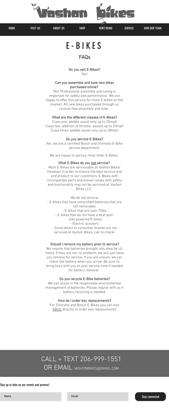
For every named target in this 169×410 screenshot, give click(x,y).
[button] (82, 28)
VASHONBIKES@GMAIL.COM (96, 368)
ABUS (57, 309)
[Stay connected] (150, 396)
